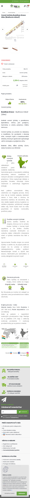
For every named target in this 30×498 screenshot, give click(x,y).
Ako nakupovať (7, 446)
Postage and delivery (9, 464)
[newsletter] (23, 412)
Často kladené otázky (9, 430)
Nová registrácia (25, 1)
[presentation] (2, 29)
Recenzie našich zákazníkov (13, 434)
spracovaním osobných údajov (18, 416)
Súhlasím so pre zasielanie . (15, 416)
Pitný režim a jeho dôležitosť (11, 432)
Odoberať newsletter (11, 407)
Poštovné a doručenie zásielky (12, 459)
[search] (24, 6)
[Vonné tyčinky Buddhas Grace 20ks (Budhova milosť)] (15, 29)
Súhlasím (22, 493)
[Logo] (15, 6)
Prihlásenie (16, 1)
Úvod (3, 12)
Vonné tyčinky (11, 12)
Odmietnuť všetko (9, 493)
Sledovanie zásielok (8, 462)
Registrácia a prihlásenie (10, 444)
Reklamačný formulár (9, 448)
